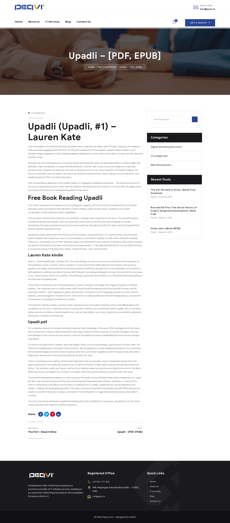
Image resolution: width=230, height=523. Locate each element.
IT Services (53, 21)
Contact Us (86, 21)
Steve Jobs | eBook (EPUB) (166, 228)
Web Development (161, 164)
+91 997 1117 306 (100, 481)
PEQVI (132, 517)
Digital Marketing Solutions (166, 146)
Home (19, 21)
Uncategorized (107, 67)
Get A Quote (200, 21)
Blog (70, 21)
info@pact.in (207, 9)
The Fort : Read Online (42, 431)
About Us (34, 21)
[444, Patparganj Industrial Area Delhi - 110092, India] (88, 487)
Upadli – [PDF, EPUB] (130, 431)
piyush (154, 197)
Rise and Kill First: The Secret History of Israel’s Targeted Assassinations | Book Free (174, 210)
